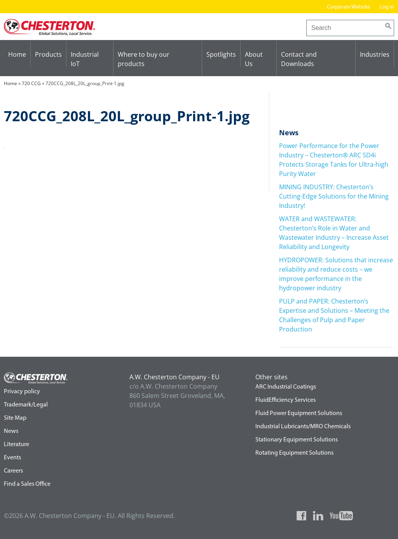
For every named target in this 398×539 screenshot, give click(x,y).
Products (48, 54)
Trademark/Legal (26, 405)
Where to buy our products (143, 59)
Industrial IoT (85, 59)
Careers (13, 471)
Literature (16, 444)
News (11, 431)
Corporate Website (348, 7)
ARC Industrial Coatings (285, 387)
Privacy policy (22, 392)
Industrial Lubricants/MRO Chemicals (303, 427)
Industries (374, 54)
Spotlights (221, 54)
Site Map (15, 418)
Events (12, 458)
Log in (387, 7)
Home (17, 54)
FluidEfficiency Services (285, 400)
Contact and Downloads (299, 59)
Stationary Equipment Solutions (296, 440)
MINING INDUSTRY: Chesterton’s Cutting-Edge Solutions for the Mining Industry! (334, 196)
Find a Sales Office (27, 484)
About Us (254, 59)
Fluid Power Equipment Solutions (298, 413)
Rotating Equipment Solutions (294, 453)
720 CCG (31, 83)
